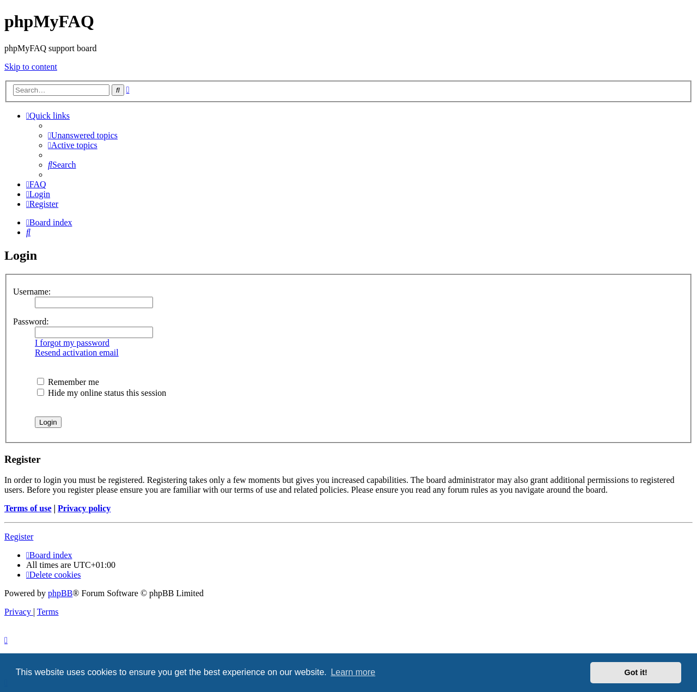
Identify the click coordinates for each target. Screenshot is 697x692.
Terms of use (28, 508)
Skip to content (30, 66)
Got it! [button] (636, 672)
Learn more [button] (353, 672)
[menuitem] (83, 135)
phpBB (60, 593)
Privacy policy (84, 508)
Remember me (68, 382)
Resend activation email (77, 352)
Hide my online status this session (101, 392)
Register (18, 536)
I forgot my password (72, 342)
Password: (31, 321)
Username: (32, 291)
